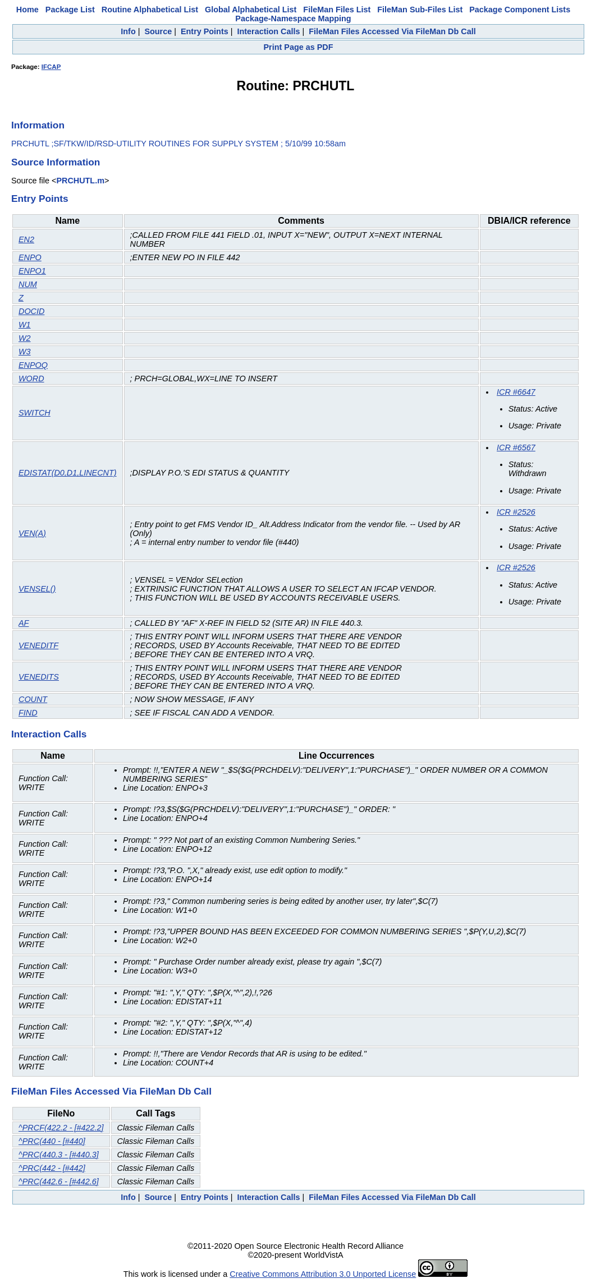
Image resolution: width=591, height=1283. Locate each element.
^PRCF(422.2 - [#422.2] (61, 1127)
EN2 (26, 239)
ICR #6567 (516, 447)
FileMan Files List (336, 9)
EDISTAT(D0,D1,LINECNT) (68, 472)
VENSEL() (37, 588)
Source (158, 31)
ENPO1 (32, 270)
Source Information (55, 162)
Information (38, 125)
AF (24, 623)
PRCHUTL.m (80, 180)
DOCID (31, 311)
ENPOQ (33, 365)
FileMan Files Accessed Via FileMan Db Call (392, 31)
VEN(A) (32, 533)
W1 (25, 324)
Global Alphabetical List (250, 9)
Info (128, 31)
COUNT (33, 699)
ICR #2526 (516, 511)
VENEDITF (38, 645)
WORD (31, 378)
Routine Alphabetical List (150, 9)
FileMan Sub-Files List (419, 9)
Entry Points (204, 31)
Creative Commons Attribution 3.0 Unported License (323, 1274)
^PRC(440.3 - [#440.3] (59, 1154)
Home (27, 9)
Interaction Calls (268, 31)
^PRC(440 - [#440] (52, 1141)
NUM (28, 284)
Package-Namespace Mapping (293, 18)
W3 (25, 351)
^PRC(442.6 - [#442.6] (59, 1181)
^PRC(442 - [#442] (52, 1168)
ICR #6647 (516, 391)
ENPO (30, 257)
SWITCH (35, 412)
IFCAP (51, 66)
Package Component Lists (519, 9)
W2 (25, 338)
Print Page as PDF (298, 47)
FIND (28, 712)
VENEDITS (39, 676)
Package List (70, 9)
